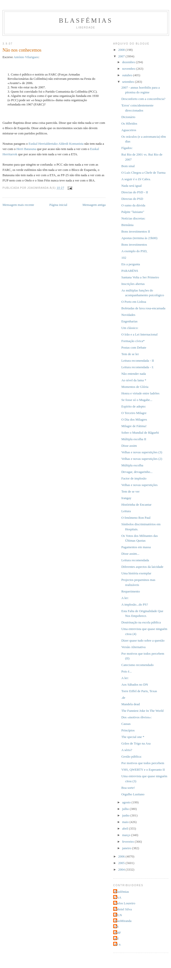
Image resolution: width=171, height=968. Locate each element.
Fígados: (127, 148)
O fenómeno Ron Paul (135, 517)
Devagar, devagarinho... (136, 472)
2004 (121, 869)
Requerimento (130, 591)
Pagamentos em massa (136, 547)
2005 (121, 863)
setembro (128, 82)
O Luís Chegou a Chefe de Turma (143, 172)
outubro (127, 75)
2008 (121, 50)
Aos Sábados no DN (134, 684)
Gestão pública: (131, 756)
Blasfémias (86, 20)
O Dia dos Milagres (134, 419)
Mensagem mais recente (18, 205)
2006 (121, 856)
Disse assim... (130, 553)
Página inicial (58, 205)
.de (123, 697)
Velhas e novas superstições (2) (141, 459)
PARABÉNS (129, 271)
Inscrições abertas (133, 284)
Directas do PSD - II (134, 192)
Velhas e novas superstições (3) (141, 452)
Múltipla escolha (132, 465)
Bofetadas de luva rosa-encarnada (143, 308)
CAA (117, 897)
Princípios (128, 730)
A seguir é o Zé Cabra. (136, 179)
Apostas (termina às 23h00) (139, 238)
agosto (127, 802)
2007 (121, 56)
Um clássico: (129, 328)
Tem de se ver (130, 491)
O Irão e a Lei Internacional (139, 334)
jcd (116, 938)
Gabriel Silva (123, 909)
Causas (126, 724)
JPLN (118, 915)
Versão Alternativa (133, 647)
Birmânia (127, 225)
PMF (117, 933)
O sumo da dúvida (133, 205)
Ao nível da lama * (133, 380)
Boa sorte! (128, 788)
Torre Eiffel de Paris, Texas (139, 691)
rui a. (117, 944)
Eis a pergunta (130, 264)
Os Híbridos (129, 123)
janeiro (127, 848)
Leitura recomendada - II (137, 360)
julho (126, 809)
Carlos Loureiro (124, 903)
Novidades (128, 315)
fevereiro (128, 841)
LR (116, 926)
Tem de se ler (130, 354)
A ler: (125, 598)
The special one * (132, 737)
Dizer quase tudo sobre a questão (142, 640)
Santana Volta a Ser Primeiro (140, 277)
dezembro (129, 62)
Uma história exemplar (136, 573)
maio (126, 822)
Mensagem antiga (94, 205)
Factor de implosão (133, 478)
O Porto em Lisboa (133, 302)
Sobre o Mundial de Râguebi (140, 432)
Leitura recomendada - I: (137, 367)
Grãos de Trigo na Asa (135, 743)
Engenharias (129, 321)
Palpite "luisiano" (132, 212)
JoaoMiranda (123, 921)
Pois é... (126, 671)
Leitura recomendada (135, 560)
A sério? (126, 750)
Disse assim (129, 446)
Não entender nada (133, 374)
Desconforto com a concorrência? (143, 99)
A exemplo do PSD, (134, 251)
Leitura (126, 511)
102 (123, 257)
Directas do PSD (132, 199)
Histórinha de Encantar (136, 504)
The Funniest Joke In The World (142, 711)
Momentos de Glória (134, 387)
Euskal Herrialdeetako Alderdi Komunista (56, 143)
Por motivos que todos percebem (142, 763)
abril (125, 828)
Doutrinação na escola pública (141, 622)
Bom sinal (128, 166)
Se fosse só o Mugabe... (136, 400)
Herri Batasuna (26, 149)
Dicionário (128, 117)
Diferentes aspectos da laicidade (142, 567)
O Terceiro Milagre (133, 413)
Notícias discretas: (133, 218)
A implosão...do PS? (134, 604)
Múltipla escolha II (133, 439)
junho (126, 815)
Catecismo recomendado (137, 665)
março (126, 835)
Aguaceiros (128, 130)
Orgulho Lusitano (132, 794)
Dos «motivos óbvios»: (136, 717)
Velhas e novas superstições (139, 485)
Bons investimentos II (135, 231)
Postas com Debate (133, 347)
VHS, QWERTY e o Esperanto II (143, 769)
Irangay (126, 498)
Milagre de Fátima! (133, 426)
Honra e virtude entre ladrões (140, 393)
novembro (129, 68)
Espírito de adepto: (133, 406)
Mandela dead (130, 704)
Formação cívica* (133, 341)
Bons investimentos (134, 244)
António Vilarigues (26, 57)
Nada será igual (131, 186)
